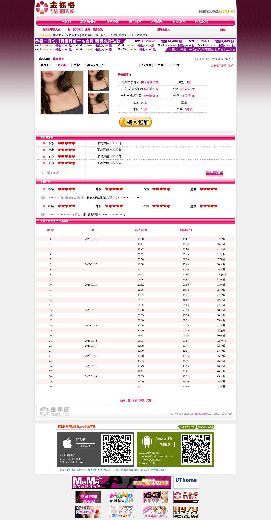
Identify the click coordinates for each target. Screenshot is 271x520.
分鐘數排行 (72, 35)
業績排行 (58, 35)
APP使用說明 (187, 426)
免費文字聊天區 (51, 29)
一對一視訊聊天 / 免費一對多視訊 (84, 29)
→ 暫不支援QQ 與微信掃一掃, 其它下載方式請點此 (139, 470)
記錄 (148, 400)
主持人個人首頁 (128, 400)
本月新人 (100, 35)
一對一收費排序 (138, 35)
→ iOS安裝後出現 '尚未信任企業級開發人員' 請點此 (83, 470)
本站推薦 (87, 35)
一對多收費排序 (117, 35)
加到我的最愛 (218, 65)
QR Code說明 (205, 426)
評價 (141, 400)
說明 (230, 65)
